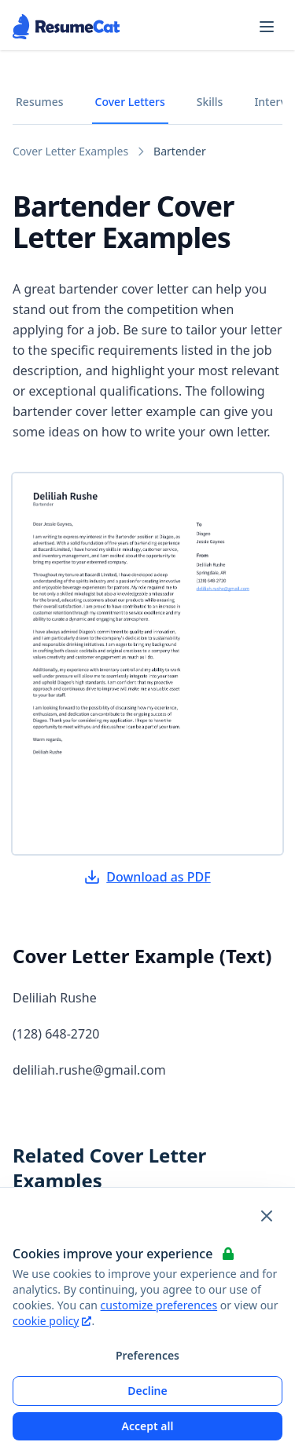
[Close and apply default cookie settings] (266, 1216)
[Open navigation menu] (266, 26)
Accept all (148, 1425)
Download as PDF (147, 876)
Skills (210, 101)
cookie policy (52, 1320)
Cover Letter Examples (70, 151)
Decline (147, 1390)
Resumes (40, 101)
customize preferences (159, 1305)
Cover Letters (130, 101)
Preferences (147, 1355)
